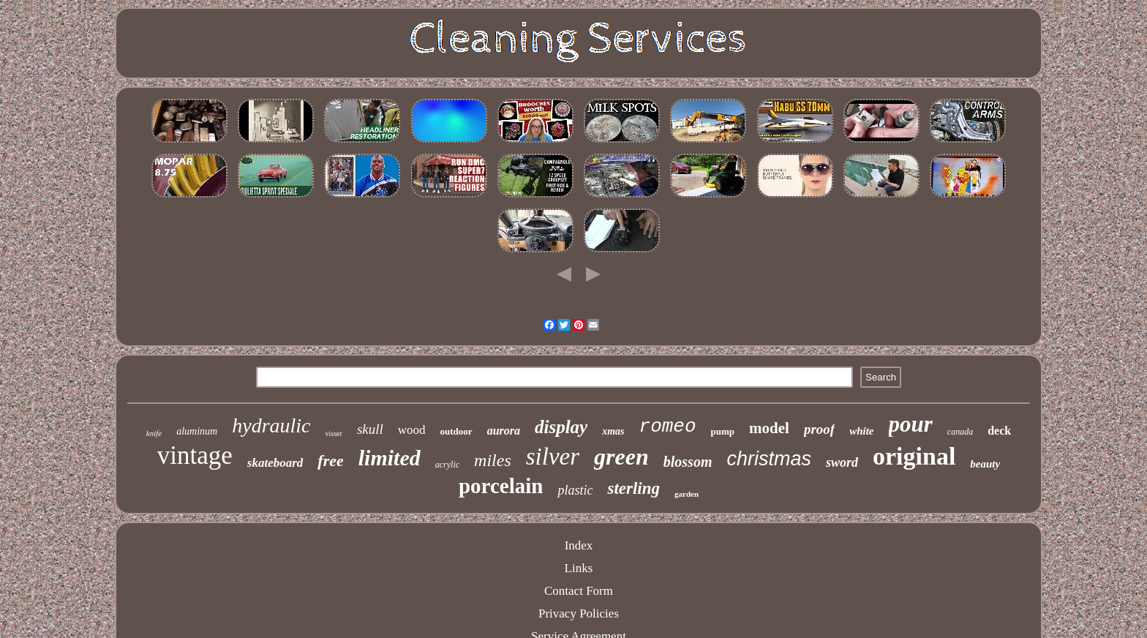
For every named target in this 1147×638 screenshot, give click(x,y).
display (561, 427)
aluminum (196, 431)
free (330, 460)
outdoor (456, 431)
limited (389, 458)
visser (334, 433)
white (861, 431)
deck (999, 430)
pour (911, 424)
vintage (195, 455)
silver (552, 456)
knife (154, 433)
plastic (575, 490)
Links (579, 568)
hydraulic (271, 425)
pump (723, 431)
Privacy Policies (578, 613)
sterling (633, 488)
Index (579, 545)
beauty (985, 464)
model (769, 428)
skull (370, 429)
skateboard (275, 463)
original (914, 456)
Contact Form (578, 591)
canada (960, 432)
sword (842, 462)
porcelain (501, 486)
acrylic (447, 464)
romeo (667, 427)
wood (412, 430)
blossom (687, 462)
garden (686, 493)
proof (819, 429)
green (621, 456)
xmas (613, 431)
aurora (503, 430)
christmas (768, 459)
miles (492, 460)
